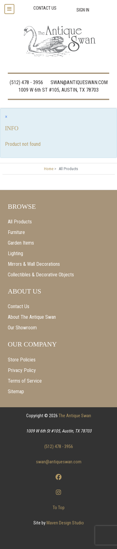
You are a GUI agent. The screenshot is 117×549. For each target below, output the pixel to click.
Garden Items (21, 243)
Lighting (15, 253)
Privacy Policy (22, 370)
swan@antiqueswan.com (58, 462)
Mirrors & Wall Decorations (34, 264)
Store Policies (22, 360)
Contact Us (18, 306)
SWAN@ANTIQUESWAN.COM (79, 82)
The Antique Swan (75, 415)
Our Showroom (22, 328)
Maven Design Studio (65, 523)
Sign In (82, 10)
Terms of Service (25, 381)
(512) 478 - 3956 (26, 82)
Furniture (16, 232)
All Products (20, 222)
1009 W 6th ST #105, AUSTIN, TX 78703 (58, 90)
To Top (59, 507)
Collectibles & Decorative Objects (41, 275)
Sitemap (16, 391)
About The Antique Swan (32, 317)
